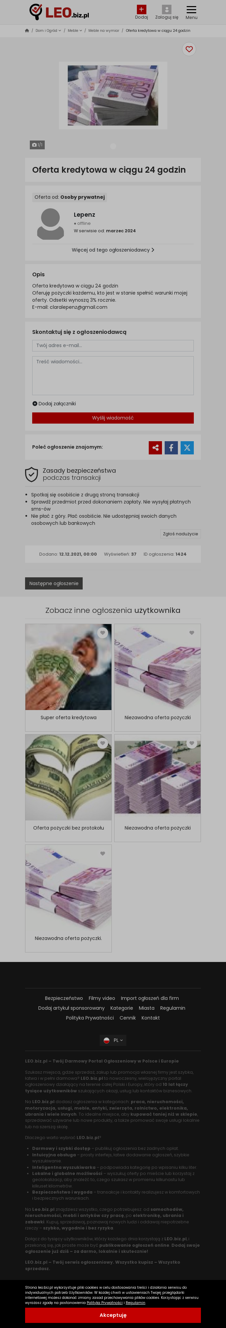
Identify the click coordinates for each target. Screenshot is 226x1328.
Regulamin (135, 1302)
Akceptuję (113, 1315)
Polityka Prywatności (105, 1302)
